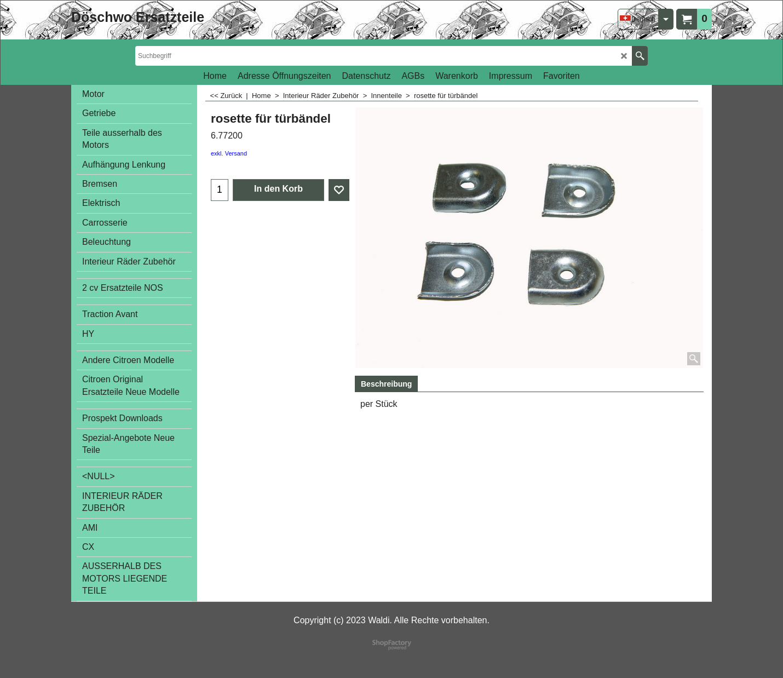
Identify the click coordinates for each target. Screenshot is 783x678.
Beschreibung (386, 384)
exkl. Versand (229, 153)
